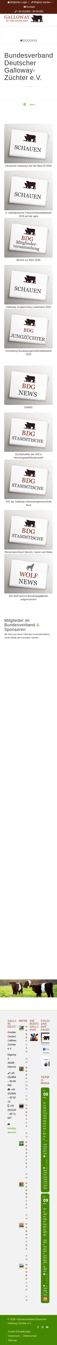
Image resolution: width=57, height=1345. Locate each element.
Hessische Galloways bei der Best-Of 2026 (28, 166)
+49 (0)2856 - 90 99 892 (30, 11)
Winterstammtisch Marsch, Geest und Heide (28, 552)
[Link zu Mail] (47, 1327)
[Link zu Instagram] (42, 1327)
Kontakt (29, 7)
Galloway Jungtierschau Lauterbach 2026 (28, 307)
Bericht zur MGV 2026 (28, 260)
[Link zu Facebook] (38, 1327)
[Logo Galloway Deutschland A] (23, 20)
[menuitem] (17, 2)
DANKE (28, 407)
